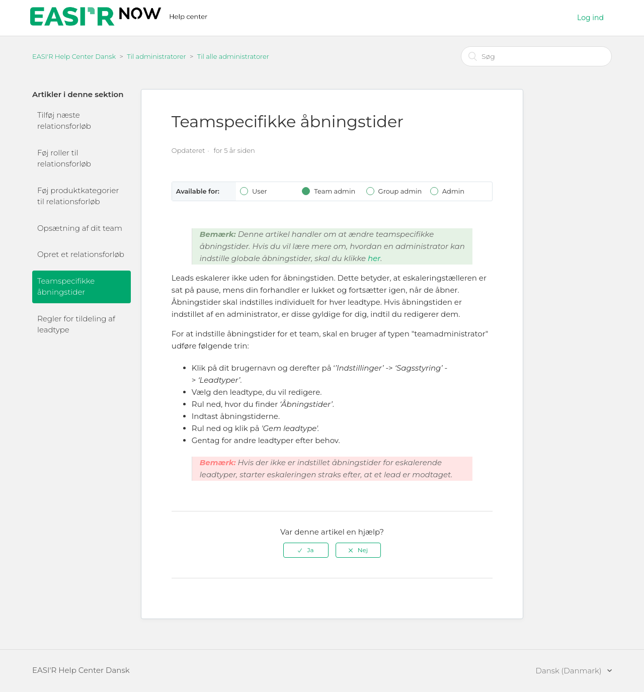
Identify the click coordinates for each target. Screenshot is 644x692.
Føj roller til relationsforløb (64, 158)
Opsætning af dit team (79, 228)
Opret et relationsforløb (80, 254)
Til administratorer (156, 56)
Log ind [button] (590, 17)
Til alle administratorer (233, 56)
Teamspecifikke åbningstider (66, 286)
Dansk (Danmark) (570, 670)
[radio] (306, 550)
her (374, 258)
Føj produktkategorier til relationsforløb (78, 196)
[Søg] (536, 56)
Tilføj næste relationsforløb (64, 120)
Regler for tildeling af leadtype (76, 324)
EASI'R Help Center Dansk (74, 56)
